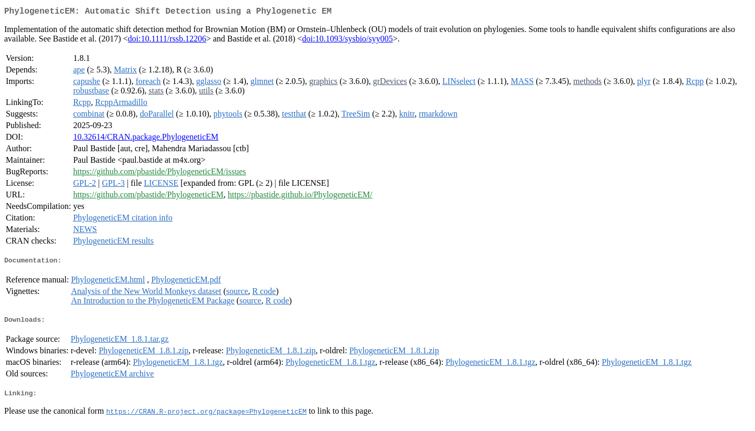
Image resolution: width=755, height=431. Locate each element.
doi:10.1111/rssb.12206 (167, 40)
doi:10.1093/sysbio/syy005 (347, 40)
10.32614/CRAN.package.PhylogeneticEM (145, 138)
